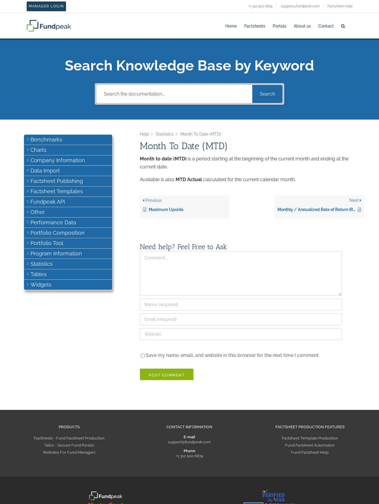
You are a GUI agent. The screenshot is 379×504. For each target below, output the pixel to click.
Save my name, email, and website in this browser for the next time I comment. (232, 355)
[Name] (241, 304)
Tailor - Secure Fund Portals (69, 445)
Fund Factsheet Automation (310, 445)
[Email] (241, 319)
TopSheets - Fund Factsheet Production (69, 438)
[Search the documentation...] (174, 94)
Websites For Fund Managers (69, 452)
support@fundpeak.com (189, 442)
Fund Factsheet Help (310, 452)
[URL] (241, 334)
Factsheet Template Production (310, 438)
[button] (343, 25)
